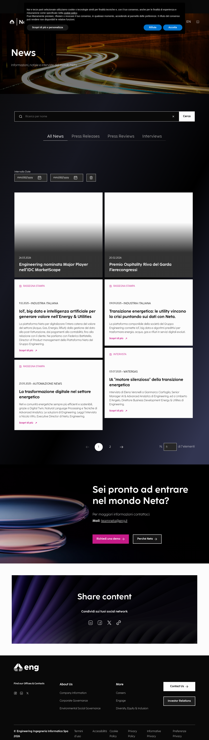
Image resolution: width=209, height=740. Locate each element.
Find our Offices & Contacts (29, 683)
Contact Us (179, 686)
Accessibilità (100, 731)
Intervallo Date (22, 171)
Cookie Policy (114, 734)
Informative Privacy (154, 734)
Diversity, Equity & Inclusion (132, 708)
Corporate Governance (74, 700)
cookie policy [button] (70, 13)
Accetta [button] (172, 27)
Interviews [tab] (152, 136)
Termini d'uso (78, 734)
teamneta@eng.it (114, 521)
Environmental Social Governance (80, 708)
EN (188, 21)
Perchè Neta (147, 539)
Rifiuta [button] (152, 27)
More (119, 684)
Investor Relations (179, 701)
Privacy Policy (132, 734)
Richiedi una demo (111, 539)
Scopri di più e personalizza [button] (47, 27)
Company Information (73, 693)
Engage (121, 700)
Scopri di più (28, 350)
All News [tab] (55, 136)
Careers (121, 693)
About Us (66, 684)
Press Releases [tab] (86, 136)
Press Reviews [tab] (121, 136)
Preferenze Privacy (179, 734)
